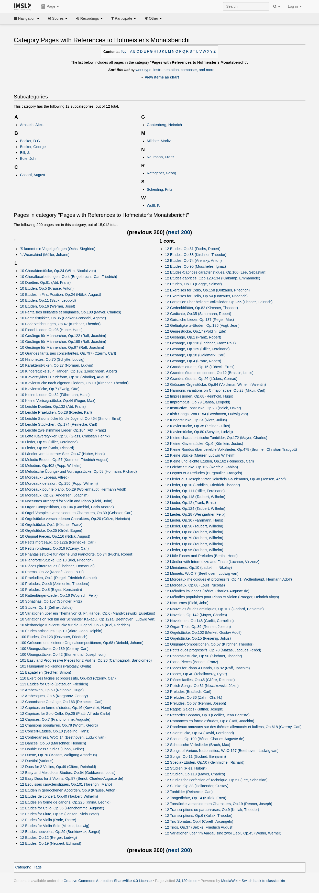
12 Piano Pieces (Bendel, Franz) (191, 662)
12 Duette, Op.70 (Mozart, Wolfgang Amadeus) (58, 755)
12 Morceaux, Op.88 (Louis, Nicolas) (195, 585)
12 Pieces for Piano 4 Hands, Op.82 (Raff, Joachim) (207, 668)
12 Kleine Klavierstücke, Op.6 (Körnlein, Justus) (204, 444)
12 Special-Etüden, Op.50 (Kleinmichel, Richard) (205, 762)
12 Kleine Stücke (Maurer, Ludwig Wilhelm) (200, 455)
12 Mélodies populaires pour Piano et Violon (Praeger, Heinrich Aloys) (222, 597)
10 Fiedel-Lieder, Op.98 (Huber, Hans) (51, 330)
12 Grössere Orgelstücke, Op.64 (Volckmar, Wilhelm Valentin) (215, 384)
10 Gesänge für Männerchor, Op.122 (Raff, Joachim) (63, 336)
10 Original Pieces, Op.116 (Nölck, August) (55, 536)
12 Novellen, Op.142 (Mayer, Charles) (196, 615)
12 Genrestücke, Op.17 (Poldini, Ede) (195, 331)
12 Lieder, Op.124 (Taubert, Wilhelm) (195, 508)
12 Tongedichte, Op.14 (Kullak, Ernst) (195, 798)
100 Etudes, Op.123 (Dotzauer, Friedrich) (53, 637)
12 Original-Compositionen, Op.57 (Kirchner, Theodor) (209, 644)
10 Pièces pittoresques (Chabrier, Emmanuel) (57, 566)
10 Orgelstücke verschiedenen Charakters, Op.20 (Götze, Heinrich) (75, 519)
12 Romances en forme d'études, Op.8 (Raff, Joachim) (209, 721)
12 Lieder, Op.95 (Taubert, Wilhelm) (194, 550)
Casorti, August (32, 175)
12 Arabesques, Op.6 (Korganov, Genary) (54, 696)
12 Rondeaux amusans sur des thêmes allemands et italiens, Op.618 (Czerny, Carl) (233, 727)
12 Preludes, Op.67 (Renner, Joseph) (195, 703)
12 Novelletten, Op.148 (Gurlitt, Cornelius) (199, 621)
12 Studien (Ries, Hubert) (186, 768)
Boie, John (28, 158)
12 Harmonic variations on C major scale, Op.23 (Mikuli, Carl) (215, 390)
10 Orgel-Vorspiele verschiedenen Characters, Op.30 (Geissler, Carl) (76, 513)
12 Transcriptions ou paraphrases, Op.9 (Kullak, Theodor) (212, 810)
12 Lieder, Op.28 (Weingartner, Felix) (195, 514)
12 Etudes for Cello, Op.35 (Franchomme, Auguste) (62, 808)
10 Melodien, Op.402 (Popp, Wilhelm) (51, 466)
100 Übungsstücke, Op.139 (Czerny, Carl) (54, 649)
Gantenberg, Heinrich (164, 125)
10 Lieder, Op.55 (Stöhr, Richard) (47, 448)
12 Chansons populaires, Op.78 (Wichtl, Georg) (59, 725)
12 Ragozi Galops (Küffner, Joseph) (194, 709)
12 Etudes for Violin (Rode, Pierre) (48, 820)
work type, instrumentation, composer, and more (175, 70)
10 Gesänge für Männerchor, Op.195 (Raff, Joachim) (63, 342)
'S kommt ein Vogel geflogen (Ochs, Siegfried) (57, 249)
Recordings (89, 18)
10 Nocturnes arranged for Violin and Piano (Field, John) (66, 501)
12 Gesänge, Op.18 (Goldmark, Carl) (195, 355)
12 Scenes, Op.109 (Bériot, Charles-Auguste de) (205, 739)
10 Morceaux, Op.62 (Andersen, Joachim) (54, 495)
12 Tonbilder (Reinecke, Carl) (189, 792)
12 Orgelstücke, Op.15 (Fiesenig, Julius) (198, 638)
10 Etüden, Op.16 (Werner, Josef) (47, 306)
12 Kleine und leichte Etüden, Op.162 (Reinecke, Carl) (209, 461)
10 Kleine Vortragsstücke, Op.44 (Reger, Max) (57, 401)
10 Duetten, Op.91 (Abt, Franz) (45, 282)
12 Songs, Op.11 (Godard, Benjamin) (195, 756)
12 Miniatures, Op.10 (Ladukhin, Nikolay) (198, 568)
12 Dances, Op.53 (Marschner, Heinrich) (53, 743)
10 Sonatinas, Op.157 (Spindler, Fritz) (51, 601)
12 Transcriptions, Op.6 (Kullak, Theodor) (199, 815)
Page (50, 6)
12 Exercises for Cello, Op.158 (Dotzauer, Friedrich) (207, 290)
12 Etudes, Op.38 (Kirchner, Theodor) (196, 255)
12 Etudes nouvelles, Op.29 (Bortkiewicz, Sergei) (60, 832)
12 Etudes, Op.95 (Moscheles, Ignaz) (195, 266)
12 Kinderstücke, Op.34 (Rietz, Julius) (196, 420)
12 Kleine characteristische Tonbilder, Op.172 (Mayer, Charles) (216, 438)
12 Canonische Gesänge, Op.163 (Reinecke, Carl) (61, 702)
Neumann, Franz (160, 157)
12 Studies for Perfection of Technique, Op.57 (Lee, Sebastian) (216, 780)
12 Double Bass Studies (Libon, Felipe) (52, 749)
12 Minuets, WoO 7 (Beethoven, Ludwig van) (201, 573)
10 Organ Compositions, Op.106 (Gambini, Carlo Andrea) (67, 507)
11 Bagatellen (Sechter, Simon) (45, 672)
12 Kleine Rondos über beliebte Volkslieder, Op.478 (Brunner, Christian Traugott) (231, 449)
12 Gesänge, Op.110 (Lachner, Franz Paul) (200, 343)
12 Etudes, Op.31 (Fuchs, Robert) (193, 249)
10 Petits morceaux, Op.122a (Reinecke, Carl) (57, 542)
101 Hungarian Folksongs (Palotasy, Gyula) (55, 666)
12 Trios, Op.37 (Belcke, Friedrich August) (199, 827)
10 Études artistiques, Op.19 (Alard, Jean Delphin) (61, 631)
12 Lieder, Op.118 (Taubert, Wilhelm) (195, 497)
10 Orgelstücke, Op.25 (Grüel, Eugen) (51, 530)
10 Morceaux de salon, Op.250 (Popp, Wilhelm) (59, 483)
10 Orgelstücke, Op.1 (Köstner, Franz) (51, 525)
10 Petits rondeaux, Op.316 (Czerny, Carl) (54, 548)
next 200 (179, 232)
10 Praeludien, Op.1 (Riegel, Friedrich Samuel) (58, 578)
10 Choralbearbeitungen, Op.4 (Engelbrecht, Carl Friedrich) (68, 277)
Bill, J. (25, 153)
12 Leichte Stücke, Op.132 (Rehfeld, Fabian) (201, 467)
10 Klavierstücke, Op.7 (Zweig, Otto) (50, 389)
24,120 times (186, 881)
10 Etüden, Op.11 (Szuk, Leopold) (48, 300)
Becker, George (33, 147)
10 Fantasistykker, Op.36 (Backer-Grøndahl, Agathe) (63, 318)
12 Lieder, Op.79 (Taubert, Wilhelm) (194, 538)
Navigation (26, 18)
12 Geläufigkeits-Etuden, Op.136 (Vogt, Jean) (202, 325)
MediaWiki (229, 881)
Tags (38, 867)
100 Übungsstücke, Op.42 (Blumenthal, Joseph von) (63, 654)
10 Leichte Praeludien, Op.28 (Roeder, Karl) (56, 412)
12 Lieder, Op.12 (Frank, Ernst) (190, 503)
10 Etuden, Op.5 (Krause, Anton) (46, 288)
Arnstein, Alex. (31, 125)
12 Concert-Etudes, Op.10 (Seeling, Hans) (54, 731)
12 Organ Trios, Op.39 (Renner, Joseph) (198, 627)
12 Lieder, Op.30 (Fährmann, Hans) (194, 520)
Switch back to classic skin (263, 881)
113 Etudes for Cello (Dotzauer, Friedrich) (54, 684)
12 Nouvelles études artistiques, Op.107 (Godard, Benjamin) (214, 609)
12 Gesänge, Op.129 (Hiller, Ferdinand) (197, 349)
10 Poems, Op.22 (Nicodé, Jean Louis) (52, 572)
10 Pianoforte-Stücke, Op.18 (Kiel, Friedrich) (56, 560)
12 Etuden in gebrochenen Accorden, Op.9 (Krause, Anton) (68, 790)
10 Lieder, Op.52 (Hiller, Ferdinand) (49, 442)
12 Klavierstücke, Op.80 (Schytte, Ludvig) (199, 432)
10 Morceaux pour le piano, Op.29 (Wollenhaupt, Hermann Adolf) (73, 489)
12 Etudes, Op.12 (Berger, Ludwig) (48, 837)
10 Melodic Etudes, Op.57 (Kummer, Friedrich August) (64, 460)
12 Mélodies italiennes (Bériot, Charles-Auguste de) (207, 591)
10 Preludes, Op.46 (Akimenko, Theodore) (54, 584)
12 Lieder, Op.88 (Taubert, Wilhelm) (194, 544)
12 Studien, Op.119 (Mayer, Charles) (195, 774)
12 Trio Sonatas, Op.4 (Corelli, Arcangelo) (199, 821)
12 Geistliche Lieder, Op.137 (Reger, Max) (199, 320)
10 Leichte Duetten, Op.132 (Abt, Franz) (53, 406)
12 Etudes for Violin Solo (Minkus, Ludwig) (54, 826)
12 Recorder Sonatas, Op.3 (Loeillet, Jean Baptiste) (207, 715)
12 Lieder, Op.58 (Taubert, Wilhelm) (194, 526)
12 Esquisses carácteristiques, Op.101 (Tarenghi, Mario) (66, 784)
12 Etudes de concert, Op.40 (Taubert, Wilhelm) (59, 796)
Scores (57, 18)
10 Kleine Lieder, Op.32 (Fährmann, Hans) (55, 395)
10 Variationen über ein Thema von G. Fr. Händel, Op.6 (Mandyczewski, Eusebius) (87, 613)
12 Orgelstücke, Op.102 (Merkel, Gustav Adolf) (203, 632)
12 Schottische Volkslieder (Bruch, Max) (197, 745)
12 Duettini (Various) (36, 761)
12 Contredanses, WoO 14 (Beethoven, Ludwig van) (62, 737)
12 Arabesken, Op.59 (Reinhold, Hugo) (52, 690)
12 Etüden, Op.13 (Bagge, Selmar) (193, 284)
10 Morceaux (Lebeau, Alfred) (44, 477)
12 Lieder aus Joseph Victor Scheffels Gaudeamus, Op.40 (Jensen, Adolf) (225, 479)
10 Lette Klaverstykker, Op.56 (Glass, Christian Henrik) (65, 436)
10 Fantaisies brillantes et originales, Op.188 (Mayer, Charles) (70, 312)
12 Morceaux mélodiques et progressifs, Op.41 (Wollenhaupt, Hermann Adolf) (228, 579)
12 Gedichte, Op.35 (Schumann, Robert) (198, 314)
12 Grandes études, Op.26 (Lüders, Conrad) (201, 379)
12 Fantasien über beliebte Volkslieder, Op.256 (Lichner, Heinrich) (219, 302)
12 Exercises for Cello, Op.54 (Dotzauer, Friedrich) (206, 296)
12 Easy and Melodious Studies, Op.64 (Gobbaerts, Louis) (67, 773)
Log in (294, 6)
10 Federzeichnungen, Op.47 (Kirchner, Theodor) (60, 324)
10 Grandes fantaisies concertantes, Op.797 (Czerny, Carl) (68, 353)
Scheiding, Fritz (159, 189)
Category (22, 867)
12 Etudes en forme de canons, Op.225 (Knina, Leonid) (65, 802)
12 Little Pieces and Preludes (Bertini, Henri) (201, 556)
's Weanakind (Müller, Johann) (44, 255)
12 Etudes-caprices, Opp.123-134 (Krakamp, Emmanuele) (212, 278)
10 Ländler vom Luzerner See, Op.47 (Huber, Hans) (62, 454)
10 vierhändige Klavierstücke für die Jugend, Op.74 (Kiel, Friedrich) (75, 625)
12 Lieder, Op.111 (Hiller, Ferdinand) (195, 491)
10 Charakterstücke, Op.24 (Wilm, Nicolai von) (58, 271)
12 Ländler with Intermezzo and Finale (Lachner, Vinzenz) (212, 562)
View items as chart (162, 77)
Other (153, 18)
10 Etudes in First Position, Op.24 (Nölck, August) (60, 294)
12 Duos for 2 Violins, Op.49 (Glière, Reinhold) (58, 767)
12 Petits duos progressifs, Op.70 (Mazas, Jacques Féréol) (213, 650)
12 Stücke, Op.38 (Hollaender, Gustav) (196, 786)
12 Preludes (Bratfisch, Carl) (188, 691)
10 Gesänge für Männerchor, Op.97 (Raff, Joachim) (62, 347)
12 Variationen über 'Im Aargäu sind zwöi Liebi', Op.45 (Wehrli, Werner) (223, 833)
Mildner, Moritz (159, 141)
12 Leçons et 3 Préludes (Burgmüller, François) (203, 473)
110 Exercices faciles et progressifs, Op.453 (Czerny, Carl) (68, 678)
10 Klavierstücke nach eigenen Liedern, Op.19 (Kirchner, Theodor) (74, 383)
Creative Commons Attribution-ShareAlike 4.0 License (108, 881)
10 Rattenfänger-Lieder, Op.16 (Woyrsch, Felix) (58, 595)
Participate (123, 18)
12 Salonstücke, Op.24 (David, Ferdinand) (199, 733)
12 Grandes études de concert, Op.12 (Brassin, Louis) (209, 373)
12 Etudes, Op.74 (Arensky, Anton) (193, 260)
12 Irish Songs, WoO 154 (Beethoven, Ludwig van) (206, 414)
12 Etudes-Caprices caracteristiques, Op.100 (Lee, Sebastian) (216, 272)
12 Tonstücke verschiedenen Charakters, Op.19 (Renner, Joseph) (218, 804)
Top (123, 51)
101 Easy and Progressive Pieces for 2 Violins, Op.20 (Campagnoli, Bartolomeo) (86, 660)
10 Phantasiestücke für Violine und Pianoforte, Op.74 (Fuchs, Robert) (77, 554)
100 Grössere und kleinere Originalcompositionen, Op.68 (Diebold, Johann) (81, 643)
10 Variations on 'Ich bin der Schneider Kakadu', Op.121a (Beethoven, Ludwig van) (87, 619)
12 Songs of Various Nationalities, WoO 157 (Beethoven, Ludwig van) (222, 751)
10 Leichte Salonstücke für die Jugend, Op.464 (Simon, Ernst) (70, 418)
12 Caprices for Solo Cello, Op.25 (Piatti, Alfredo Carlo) (65, 713)
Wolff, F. (153, 206)
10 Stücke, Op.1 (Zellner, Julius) (46, 607)
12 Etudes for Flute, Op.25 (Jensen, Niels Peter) (59, 814)
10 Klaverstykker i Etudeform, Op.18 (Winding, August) (64, 377)
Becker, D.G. (30, 141)
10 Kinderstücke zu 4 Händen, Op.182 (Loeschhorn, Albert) (68, 371)
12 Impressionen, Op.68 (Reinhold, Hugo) (199, 396)
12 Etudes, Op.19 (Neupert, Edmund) (50, 843)
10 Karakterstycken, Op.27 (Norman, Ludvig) (56, 365)
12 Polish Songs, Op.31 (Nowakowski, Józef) (202, 686)
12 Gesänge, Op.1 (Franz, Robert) (193, 337)
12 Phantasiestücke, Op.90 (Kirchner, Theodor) (203, 656)
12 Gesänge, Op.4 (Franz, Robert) (193, 361)
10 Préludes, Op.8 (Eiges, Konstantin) (51, 589)
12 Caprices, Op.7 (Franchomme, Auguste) (55, 719)
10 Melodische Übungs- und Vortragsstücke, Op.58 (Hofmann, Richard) (78, 471)
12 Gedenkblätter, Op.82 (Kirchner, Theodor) (201, 308)
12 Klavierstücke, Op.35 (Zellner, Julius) (197, 426)
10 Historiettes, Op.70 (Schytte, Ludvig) (52, 359)
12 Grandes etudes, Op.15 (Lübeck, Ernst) (200, 367)
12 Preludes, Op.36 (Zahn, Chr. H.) (193, 697)
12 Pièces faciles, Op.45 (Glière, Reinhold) (200, 680)
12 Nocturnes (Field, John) (186, 603)
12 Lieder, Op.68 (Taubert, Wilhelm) (194, 532)
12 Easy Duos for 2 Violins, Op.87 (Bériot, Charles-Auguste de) (71, 778)
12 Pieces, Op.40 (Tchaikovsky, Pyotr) (196, 674)
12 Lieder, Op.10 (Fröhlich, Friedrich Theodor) (202, 485)
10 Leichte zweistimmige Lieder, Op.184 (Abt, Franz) (63, 430)
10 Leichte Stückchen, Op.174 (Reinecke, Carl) (58, 424)
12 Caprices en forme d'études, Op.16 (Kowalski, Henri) (65, 708)
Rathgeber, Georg (161, 173)
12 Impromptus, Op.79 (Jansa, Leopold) (197, 402)
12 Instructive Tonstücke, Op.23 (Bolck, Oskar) (203, 408)
